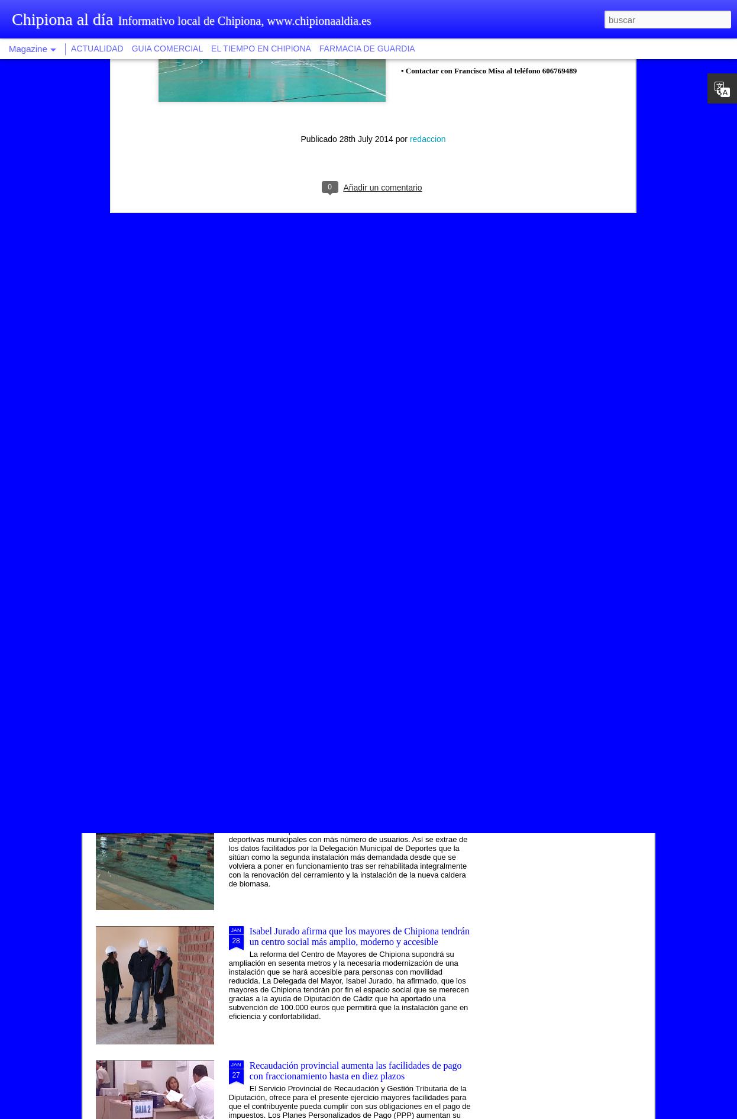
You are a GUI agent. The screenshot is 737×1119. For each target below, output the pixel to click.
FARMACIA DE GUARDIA (367, 48)
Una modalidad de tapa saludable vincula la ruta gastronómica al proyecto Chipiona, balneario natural (350, 667)
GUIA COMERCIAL (167, 48)
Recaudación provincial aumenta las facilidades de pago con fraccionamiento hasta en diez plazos (356, 1070)
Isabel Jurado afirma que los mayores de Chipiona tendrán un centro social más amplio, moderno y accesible (360, 936)
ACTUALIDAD (97, 48)
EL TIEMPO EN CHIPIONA (261, 48)
